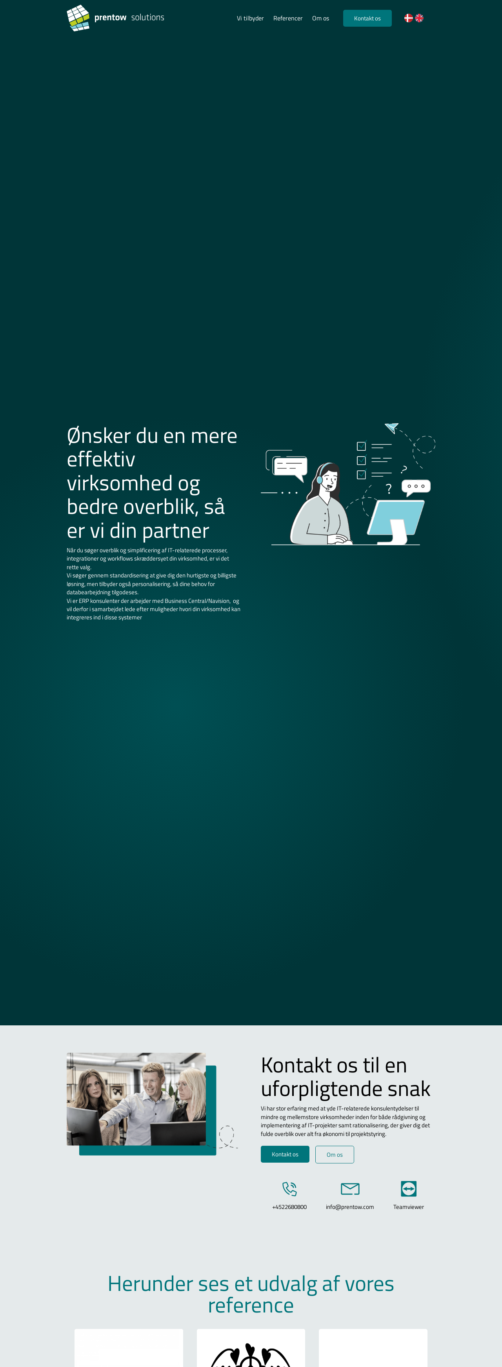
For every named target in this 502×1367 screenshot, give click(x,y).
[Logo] (118, 18)
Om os (320, 18)
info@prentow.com (350, 1206)
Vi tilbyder (250, 18)
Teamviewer (408, 1206)
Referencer (288, 18)
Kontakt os (367, 18)
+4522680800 (289, 1206)
